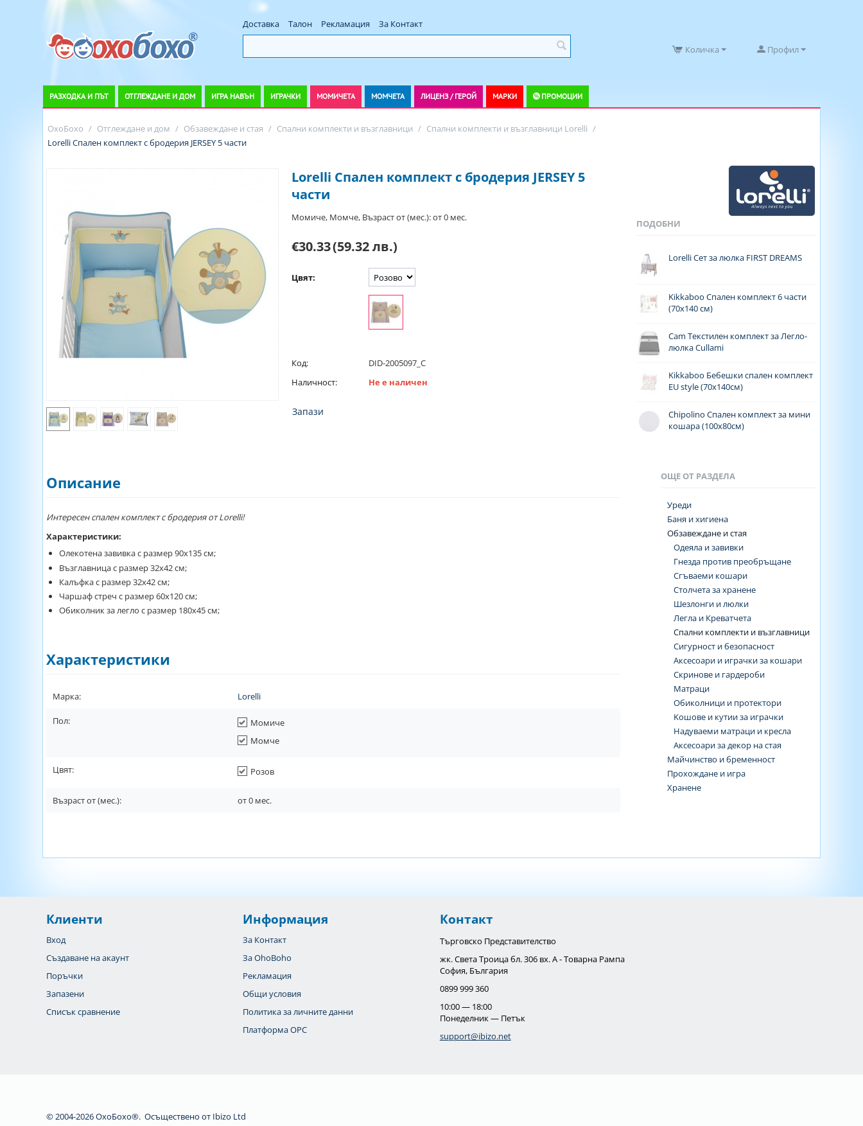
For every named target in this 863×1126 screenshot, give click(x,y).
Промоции (561, 96)
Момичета (336, 96)
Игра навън (232, 96)
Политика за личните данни (298, 1011)
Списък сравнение (83, 1011)
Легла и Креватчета (712, 618)
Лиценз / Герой (448, 96)
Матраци (692, 688)
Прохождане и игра (706, 773)
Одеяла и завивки (709, 547)
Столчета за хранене (715, 589)
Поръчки (64, 975)
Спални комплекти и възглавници (742, 632)
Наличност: (314, 382)
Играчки (285, 96)
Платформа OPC (275, 1029)
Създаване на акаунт (87, 957)
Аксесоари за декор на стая (727, 745)
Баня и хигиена (697, 519)
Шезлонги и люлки (711, 604)
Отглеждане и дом (160, 96)
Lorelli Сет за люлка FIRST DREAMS (735, 257)
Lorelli (249, 696)
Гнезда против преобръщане (732, 561)
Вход (55, 940)
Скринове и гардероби (719, 674)
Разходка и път (79, 96)
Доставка (261, 24)
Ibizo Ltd (229, 1116)
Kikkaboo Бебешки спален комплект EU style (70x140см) (740, 380)
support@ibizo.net (475, 1036)
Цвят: (303, 277)
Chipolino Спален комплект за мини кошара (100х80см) (739, 420)
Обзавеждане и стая (707, 533)
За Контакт (401, 24)
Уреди (679, 505)
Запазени (65, 993)
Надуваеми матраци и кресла (732, 731)
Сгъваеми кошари (710, 575)
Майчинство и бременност (721, 759)
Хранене (684, 787)
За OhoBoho (267, 957)
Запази (308, 411)
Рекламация (345, 24)
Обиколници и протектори (727, 702)
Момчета (388, 96)
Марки (505, 96)
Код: (300, 363)
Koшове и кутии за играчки (728, 717)
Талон (300, 24)
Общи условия (272, 993)
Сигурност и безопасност (724, 646)
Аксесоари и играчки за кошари (738, 660)
